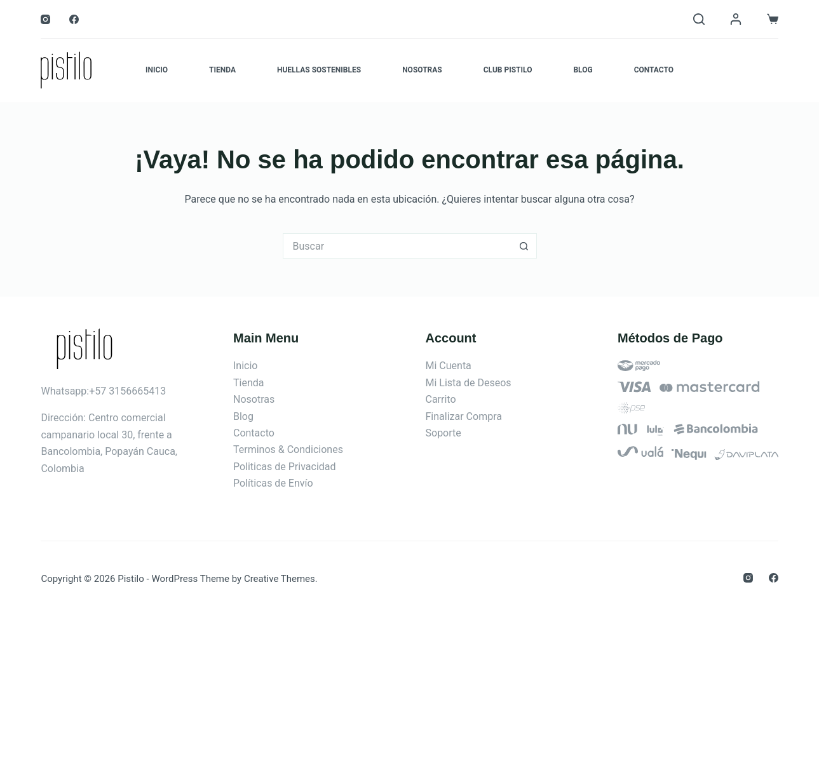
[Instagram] (45, 19)
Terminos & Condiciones (288, 449)
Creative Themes (279, 578)
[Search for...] (397, 246)
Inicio (157, 69)
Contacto (653, 69)
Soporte (443, 433)
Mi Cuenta (448, 366)
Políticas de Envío (273, 483)
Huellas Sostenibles (319, 69)
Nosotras (422, 69)
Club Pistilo (508, 69)
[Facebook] (74, 19)
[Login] (735, 19)
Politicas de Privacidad (284, 467)
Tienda (222, 69)
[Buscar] (699, 19)
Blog (582, 69)
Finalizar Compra (464, 416)
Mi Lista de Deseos (468, 383)
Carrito (441, 399)
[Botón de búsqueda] (524, 246)
